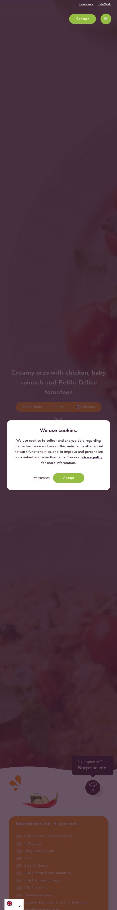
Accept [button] (68, 478)
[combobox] (14, 904)
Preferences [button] (41, 478)
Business (86, 4)
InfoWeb (104, 4)
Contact (82, 19)
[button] (106, 19)
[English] (14, 903)
